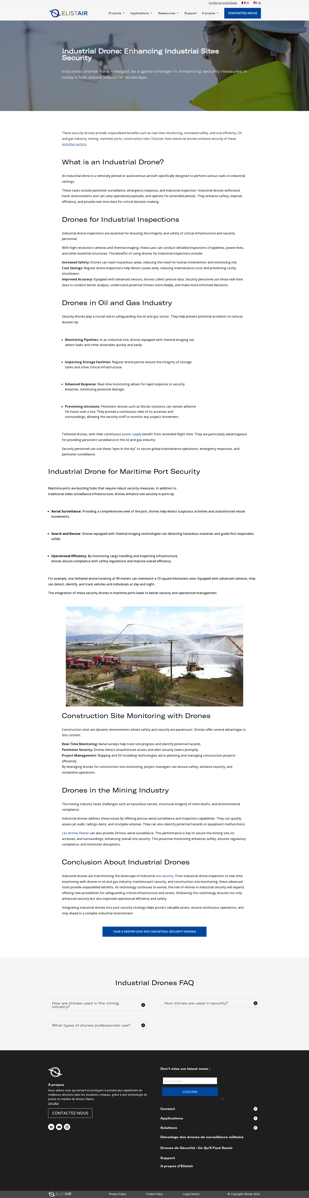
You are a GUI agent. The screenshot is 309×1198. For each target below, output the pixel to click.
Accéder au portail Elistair (223, 3)
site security (164, 876)
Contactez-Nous (242, 13)
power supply (131, 434)
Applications (139, 13)
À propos (208, 13)
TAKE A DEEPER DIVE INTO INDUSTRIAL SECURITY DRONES (154, 931)
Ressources (166, 13)
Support (190, 13)
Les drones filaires (75, 833)
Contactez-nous (70, 1113)
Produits (115, 13)
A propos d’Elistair (176, 1166)
